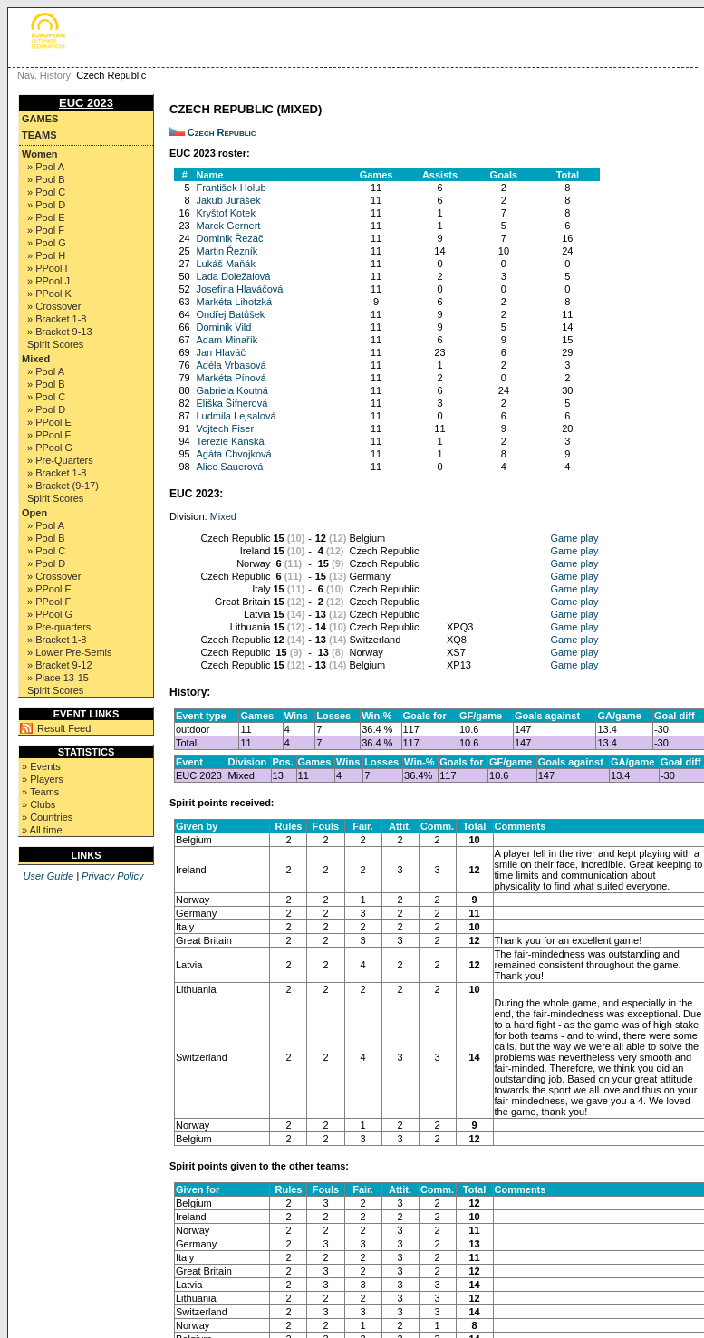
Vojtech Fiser (225, 428)
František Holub (230, 187)
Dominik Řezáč (229, 238)
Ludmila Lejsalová (235, 415)
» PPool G (49, 447)
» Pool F (45, 230)
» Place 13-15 (58, 677)
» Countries (47, 817)
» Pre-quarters (59, 626)
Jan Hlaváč (220, 352)
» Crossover (54, 306)
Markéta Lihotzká (234, 301)
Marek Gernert (228, 225)
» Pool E (46, 217)
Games (40, 118)
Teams (39, 135)
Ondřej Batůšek (230, 314)
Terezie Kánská (230, 441)
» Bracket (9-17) (63, 485)
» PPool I (47, 268)
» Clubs (38, 804)
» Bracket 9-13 (59, 331)
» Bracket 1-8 (56, 318)
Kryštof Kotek (225, 212)
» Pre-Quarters (60, 460)
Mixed (36, 358)
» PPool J (48, 280)
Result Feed (64, 728)
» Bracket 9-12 (59, 664)
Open (34, 512)
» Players (42, 779)
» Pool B (46, 179)
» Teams (40, 791)
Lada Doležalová (233, 276)
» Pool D (46, 204)
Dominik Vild (223, 327)
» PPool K (49, 293)
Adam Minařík (226, 339)
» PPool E (49, 422)
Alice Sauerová (229, 466)
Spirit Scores (55, 344)
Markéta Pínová (230, 377)
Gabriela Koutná (232, 390)
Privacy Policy (112, 876)
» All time (42, 829)
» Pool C (46, 192)
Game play (574, 538)
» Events (41, 766)
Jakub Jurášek (228, 200)
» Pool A (45, 166)
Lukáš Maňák (225, 263)
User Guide (48, 876)
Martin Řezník (226, 250)
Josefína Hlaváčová (239, 289)
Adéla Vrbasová (230, 365)
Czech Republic (222, 132)
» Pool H (46, 255)
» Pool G (46, 242)
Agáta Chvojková (233, 453)
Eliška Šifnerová (231, 403)
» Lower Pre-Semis (69, 652)
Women (40, 154)
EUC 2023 (86, 103)
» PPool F (49, 434)
